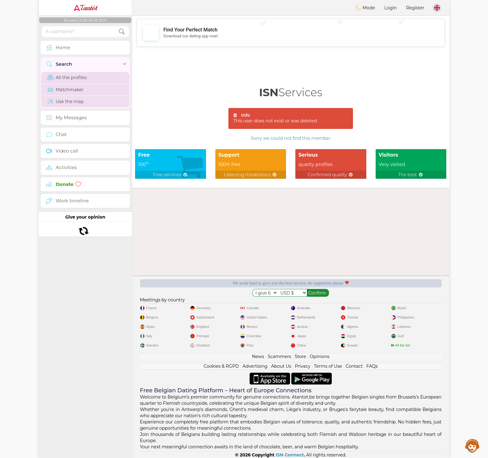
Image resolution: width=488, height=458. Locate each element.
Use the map (65, 101)
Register (415, 8)
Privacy (302, 366)
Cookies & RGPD (221, 366)
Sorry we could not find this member (291, 138)
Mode (365, 8)
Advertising (254, 366)
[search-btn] (122, 31)
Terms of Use (328, 366)
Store (300, 356)
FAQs (372, 366)
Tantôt (85, 7)
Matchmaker (65, 90)
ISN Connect (290, 455)
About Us (281, 366)
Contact (354, 366)
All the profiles (67, 77)
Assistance (472, 445)
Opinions (319, 356)
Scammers (279, 356)
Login (390, 8)
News (258, 356)
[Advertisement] (291, 33)
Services (290, 92)
